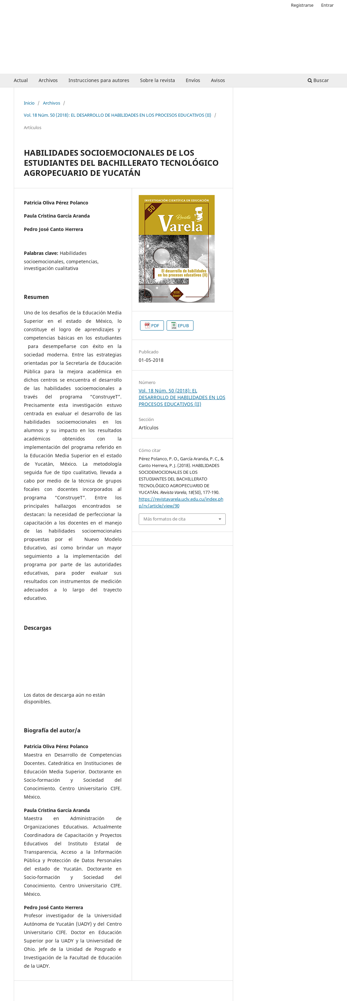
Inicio (29, 103)
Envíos (193, 80)
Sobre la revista (157, 80)
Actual (21, 80)
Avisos (218, 80)
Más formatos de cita (164, 519)
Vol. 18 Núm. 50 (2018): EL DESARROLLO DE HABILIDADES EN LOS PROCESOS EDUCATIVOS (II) (117, 115)
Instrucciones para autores (99, 80)
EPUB (183, 325)
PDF (155, 325)
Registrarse (302, 5)
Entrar (327, 5)
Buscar (318, 80)
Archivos (48, 80)
